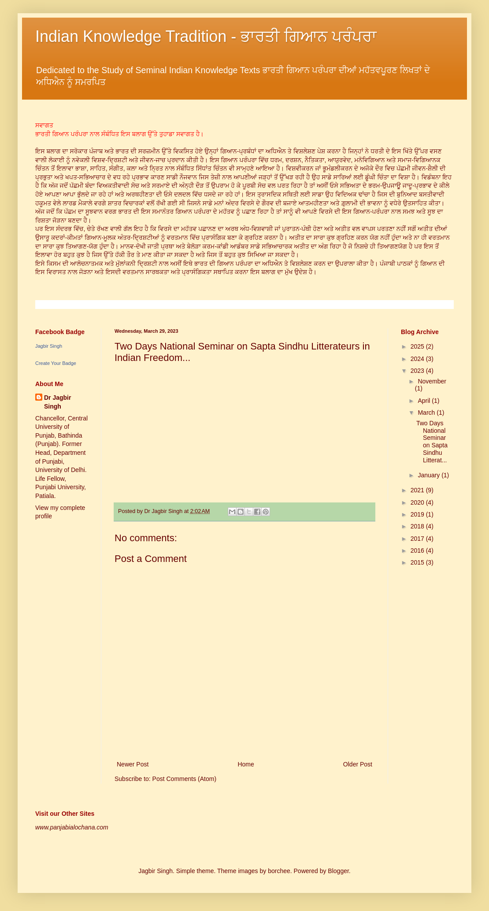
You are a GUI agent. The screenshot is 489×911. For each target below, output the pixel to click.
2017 (418, 538)
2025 (418, 346)
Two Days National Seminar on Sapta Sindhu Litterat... (432, 442)
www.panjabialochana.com (71, 827)
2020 (418, 502)
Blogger (338, 870)
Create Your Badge (55, 363)
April (425, 400)
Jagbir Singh (48, 346)
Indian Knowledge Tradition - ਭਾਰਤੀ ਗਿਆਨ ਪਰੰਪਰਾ (206, 36)
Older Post (357, 764)
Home (245, 764)
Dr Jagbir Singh (57, 402)
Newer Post (132, 764)
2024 (418, 358)
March (427, 412)
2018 (418, 526)
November (432, 381)
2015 (418, 562)
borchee (279, 870)
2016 (418, 550)
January (429, 475)
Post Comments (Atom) (184, 778)
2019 (418, 514)
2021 (418, 490)
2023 (418, 370)
